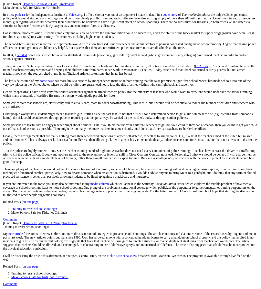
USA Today (202, 66)
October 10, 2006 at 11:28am (42, 223)
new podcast (17, 14)
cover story (170, 14)
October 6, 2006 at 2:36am (40, 4)
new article (15, 233)
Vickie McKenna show (121, 256)
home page (47, 81)
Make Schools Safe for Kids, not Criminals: (39, 277)
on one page (30, 202)
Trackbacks (66, 4)
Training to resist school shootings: (34, 209)
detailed (22, 55)
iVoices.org (75, 14)
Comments (10, 219)
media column (99, 184)
